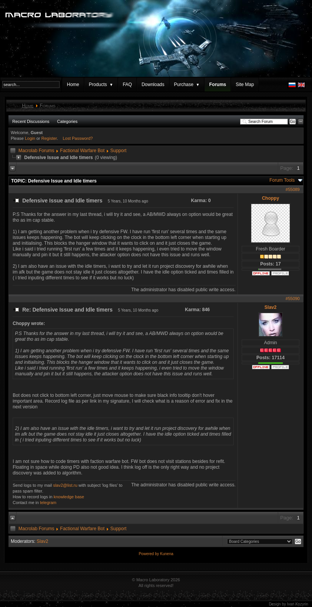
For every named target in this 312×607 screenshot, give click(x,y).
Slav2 (270, 307)
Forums (217, 84)
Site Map (245, 84)
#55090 (292, 298)
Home (73, 84)
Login (30, 138)
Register (49, 138)
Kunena (166, 554)
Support (118, 150)
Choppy (270, 198)
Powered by (149, 554)
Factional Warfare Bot (82, 150)
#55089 (292, 189)
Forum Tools (282, 180)
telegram (48, 502)
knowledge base (68, 496)
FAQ (127, 84)
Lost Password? (78, 138)
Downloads (152, 84)
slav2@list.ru (65, 485)
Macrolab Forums (36, 150)
